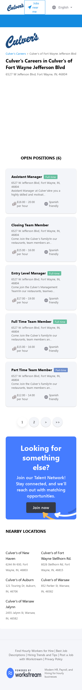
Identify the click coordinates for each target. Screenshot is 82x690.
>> (58, 422)
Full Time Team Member (31, 321)
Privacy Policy (54, 659)
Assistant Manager (26, 176)
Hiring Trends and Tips (42, 655)
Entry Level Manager (28, 273)
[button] (62, 7)
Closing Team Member (30, 225)
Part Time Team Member (31, 369)
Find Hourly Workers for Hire (34, 651)
